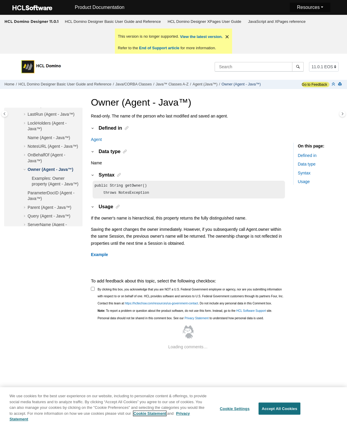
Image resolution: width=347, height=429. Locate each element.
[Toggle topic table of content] (342, 114)
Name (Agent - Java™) (49, 137)
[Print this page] (340, 84)
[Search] (298, 67)
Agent (96, 139)
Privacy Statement (197, 319)
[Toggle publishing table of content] (4, 114)
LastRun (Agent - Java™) (51, 114)
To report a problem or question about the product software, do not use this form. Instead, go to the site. (185, 312)
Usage (304, 181)
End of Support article (159, 48)
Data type (307, 164)
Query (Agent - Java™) (49, 216)
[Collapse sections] (334, 84)
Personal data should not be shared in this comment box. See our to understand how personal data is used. (181, 319)
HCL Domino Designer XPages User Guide (204, 21)
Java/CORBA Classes (133, 84)
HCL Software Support (251, 312)
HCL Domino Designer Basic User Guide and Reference (113, 21)
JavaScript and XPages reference (277, 21)
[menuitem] (112, 22)
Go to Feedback (314, 84)
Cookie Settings (235, 411)
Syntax (304, 173)
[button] (25, 114)
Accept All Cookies (279, 411)
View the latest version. (201, 36)
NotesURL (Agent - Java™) (53, 146)
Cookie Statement (150, 416)
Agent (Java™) (205, 84)
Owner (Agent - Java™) (241, 84)
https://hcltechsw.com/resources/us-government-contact (161, 304)
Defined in (307, 155)
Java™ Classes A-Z (172, 84)
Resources (308, 7)
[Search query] (259, 67)
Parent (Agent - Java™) (49, 207)
